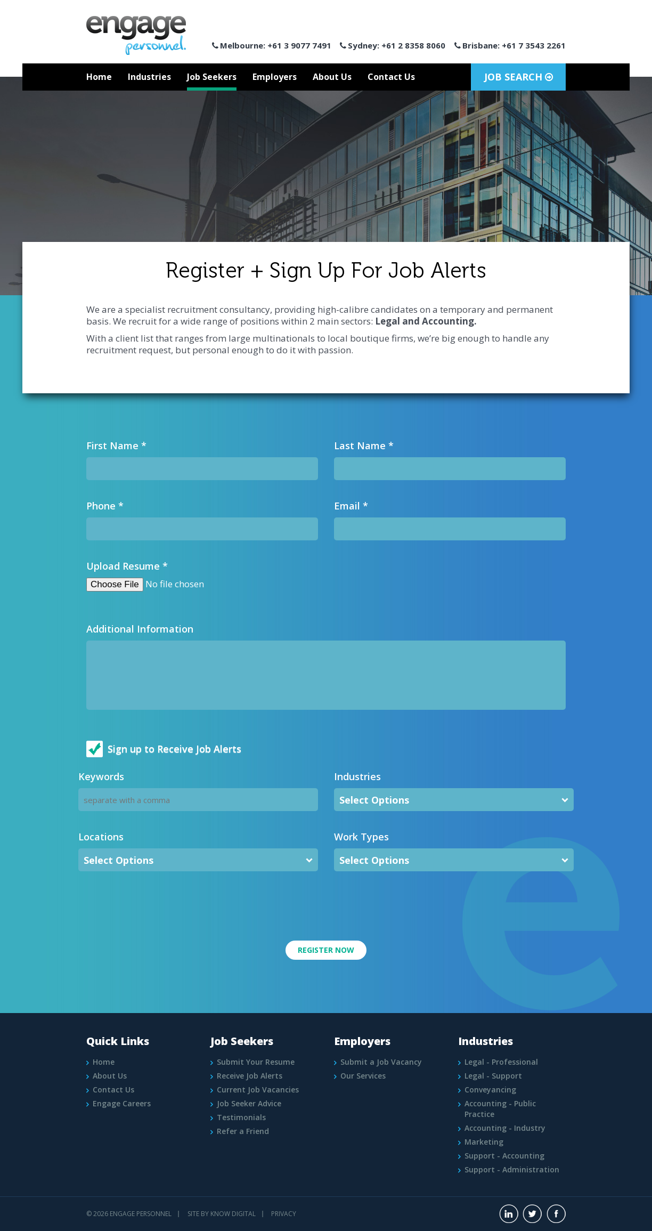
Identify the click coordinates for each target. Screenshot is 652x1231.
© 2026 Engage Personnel (129, 1213)
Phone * (105, 505)
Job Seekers (212, 77)
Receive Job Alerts (249, 1076)
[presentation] (159, 904)
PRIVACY (283, 1213)
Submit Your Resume (256, 1062)
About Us (332, 77)
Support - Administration (511, 1169)
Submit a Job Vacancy (381, 1062)
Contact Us (391, 77)
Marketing (483, 1142)
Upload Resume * (127, 566)
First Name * (116, 445)
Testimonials (241, 1117)
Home (99, 77)
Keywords (101, 776)
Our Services (363, 1076)
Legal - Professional (501, 1062)
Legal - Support (493, 1076)
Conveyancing (490, 1089)
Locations (101, 836)
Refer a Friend (243, 1131)
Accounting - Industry (504, 1128)
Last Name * (364, 445)
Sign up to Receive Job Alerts (174, 748)
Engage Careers (122, 1103)
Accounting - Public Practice (500, 1108)
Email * (351, 505)
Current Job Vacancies (258, 1089)
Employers (274, 77)
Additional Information (139, 628)
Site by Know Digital (222, 1213)
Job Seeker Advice (249, 1103)
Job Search (518, 76)
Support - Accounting (504, 1156)
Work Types (361, 836)
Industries (149, 77)
